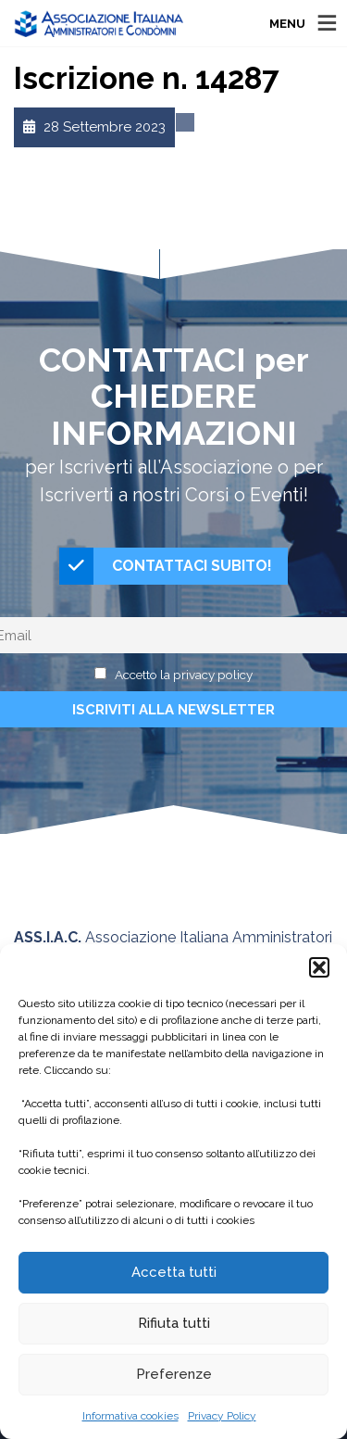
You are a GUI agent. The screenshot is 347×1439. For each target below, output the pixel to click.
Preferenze (174, 1374)
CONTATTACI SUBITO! (165, 566)
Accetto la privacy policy (184, 674)
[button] (319, 967)
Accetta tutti (174, 1272)
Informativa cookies (130, 1415)
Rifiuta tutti (174, 1323)
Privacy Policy (222, 1415)
